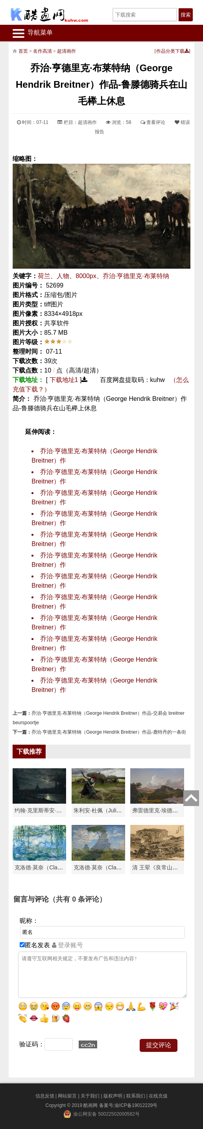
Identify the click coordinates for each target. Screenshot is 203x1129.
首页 (23, 51)
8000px (86, 276)
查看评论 (152, 122)
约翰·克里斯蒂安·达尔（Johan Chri (57, 810)
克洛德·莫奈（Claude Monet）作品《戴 (122, 867)
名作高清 (42, 51)
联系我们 (135, 1096)
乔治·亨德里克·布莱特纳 (136, 276)
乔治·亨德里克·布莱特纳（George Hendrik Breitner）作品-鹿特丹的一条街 (108, 732)
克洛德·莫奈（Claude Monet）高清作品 (63, 867)
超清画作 (66, 51)
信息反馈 (44, 1096)
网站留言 (67, 1096)
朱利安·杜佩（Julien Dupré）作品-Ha (119, 810)
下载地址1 (64, 379)
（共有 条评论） (77, 899)
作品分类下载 (172, 51)
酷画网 (91, 1105)
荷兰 (44, 276)
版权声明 (112, 1096)
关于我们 (90, 1096)
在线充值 (158, 1096)
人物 (63, 276)
